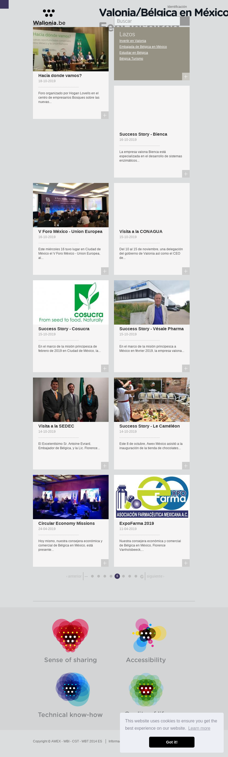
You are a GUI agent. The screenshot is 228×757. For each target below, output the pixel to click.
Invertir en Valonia (132, 41)
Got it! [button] (171, 742)
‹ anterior (74, 576)
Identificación (177, 7)
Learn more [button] (199, 728)
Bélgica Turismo (131, 58)
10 (142, 576)
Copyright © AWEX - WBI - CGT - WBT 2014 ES (67, 741)
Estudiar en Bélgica (133, 53)
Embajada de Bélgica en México (143, 47)
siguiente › (155, 576)
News (48, 24)
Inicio (37, 24)
